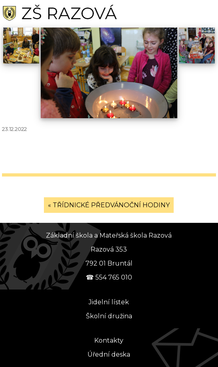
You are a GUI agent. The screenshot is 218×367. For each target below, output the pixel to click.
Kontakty (108, 340)
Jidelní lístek (109, 302)
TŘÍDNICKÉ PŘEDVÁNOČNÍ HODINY (111, 205)
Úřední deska (108, 354)
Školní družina (109, 316)
